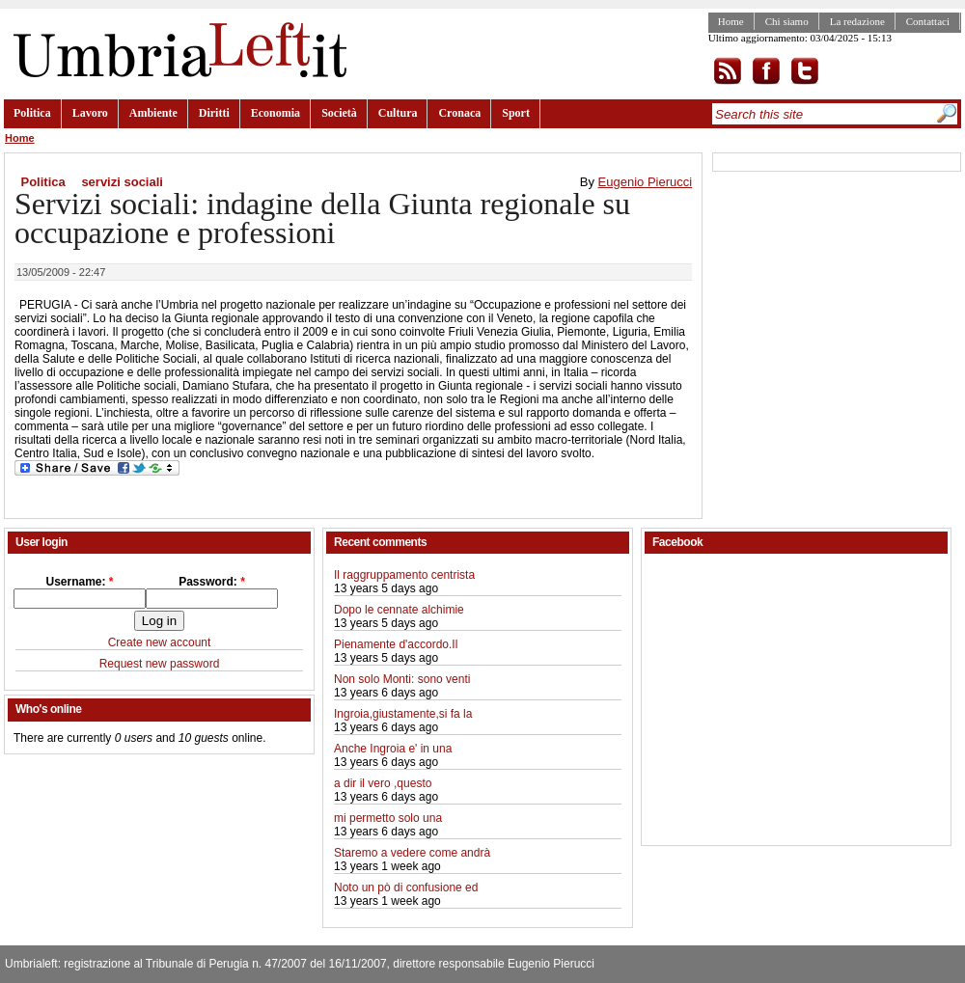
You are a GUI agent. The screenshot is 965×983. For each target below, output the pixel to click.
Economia (275, 113)
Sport (516, 113)
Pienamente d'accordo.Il (395, 644)
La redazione (857, 21)
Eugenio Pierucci (645, 182)
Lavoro (90, 113)
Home (731, 21)
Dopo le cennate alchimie (399, 609)
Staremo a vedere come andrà (412, 853)
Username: (79, 581)
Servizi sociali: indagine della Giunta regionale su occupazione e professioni (322, 218)
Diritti (214, 113)
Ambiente (153, 113)
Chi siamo (787, 21)
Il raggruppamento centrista (404, 575)
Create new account (159, 642)
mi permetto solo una (388, 818)
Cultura (398, 113)
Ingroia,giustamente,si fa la (403, 714)
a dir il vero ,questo (382, 783)
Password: (212, 581)
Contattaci (928, 21)
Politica (32, 113)
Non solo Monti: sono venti (402, 679)
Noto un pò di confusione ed (406, 887)
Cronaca (459, 113)
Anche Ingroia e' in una (393, 748)
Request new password (159, 663)
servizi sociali (122, 182)
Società (339, 113)
